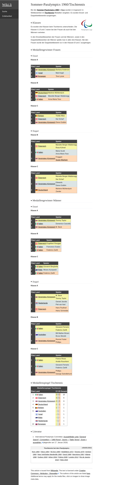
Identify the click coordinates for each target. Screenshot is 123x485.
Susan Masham (62, 160)
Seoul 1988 (67, 454)
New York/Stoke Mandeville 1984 (50, 454)
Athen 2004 (53, 457)
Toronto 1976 (79, 452)
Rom (63, 10)
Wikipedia (54, 471)
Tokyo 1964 (45, 452)
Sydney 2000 (42, 457)
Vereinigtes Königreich (46, 70)
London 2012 (73, 457)
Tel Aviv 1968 (55, 452)
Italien (40, 99)
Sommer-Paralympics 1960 (48, 10)
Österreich (42, 96)
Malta (40, 270)
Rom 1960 (35, 452)
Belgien (41, 116)
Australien (42, 335)
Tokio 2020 (64, 460)
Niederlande (43, 303)
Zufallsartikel (7, 16)
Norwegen (42, 76)
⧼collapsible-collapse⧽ (87, 447)
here (88, 473)
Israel (40, 73)
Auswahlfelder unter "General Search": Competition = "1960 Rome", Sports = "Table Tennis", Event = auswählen (60, 439)
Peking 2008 (62, 457)
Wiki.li (7, 5)
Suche (4, 11)
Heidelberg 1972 (67, 452)
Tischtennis (49, 13)
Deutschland (43, 93)
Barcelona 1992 (78, 454)
